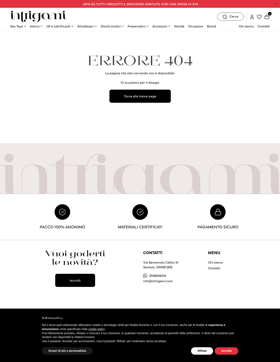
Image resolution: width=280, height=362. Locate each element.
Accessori (159, 26)
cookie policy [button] (96, 329)
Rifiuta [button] (202, 350)
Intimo (34, 26)
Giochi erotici (111, 26)
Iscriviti (75, 280)
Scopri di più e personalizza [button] (67, 350)
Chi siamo (246, 26)
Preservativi (136, 26)
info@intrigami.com (158, 281)
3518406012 (157, 275)
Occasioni (195, 26)
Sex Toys (16, 26)
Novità (179, 26)
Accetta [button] (226, 350)
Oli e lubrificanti (58, 26)
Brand (211, 26)
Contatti (264, 26)
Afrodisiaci (85, 26)
